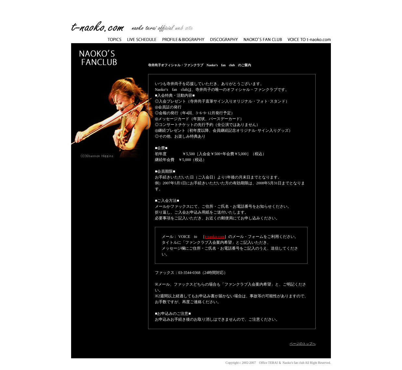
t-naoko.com (214, 236)
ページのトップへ (303, 343)
